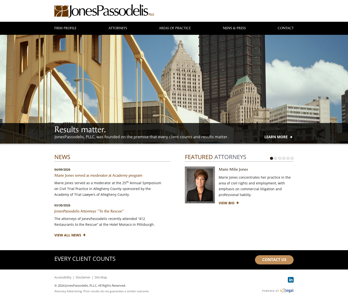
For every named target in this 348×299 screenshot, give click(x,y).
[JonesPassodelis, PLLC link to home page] (104, 11)
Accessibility (63, 277)
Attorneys (118, 28)
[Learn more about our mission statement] (276, 137)
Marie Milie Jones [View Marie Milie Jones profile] (233, 169)
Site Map (100, 277)
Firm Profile (65, 28)
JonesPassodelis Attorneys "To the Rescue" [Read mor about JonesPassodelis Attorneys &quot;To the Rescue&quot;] (89, 211)
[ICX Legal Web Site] (278, 291)
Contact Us (274, 259)
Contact (286, 28)
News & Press (234, 28)
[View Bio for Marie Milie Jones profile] (226, 203)
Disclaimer (83, 277)
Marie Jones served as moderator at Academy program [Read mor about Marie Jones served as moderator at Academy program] (98, 175)
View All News (67, 235)
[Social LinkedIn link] (291, 280)
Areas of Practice (175, 28)
